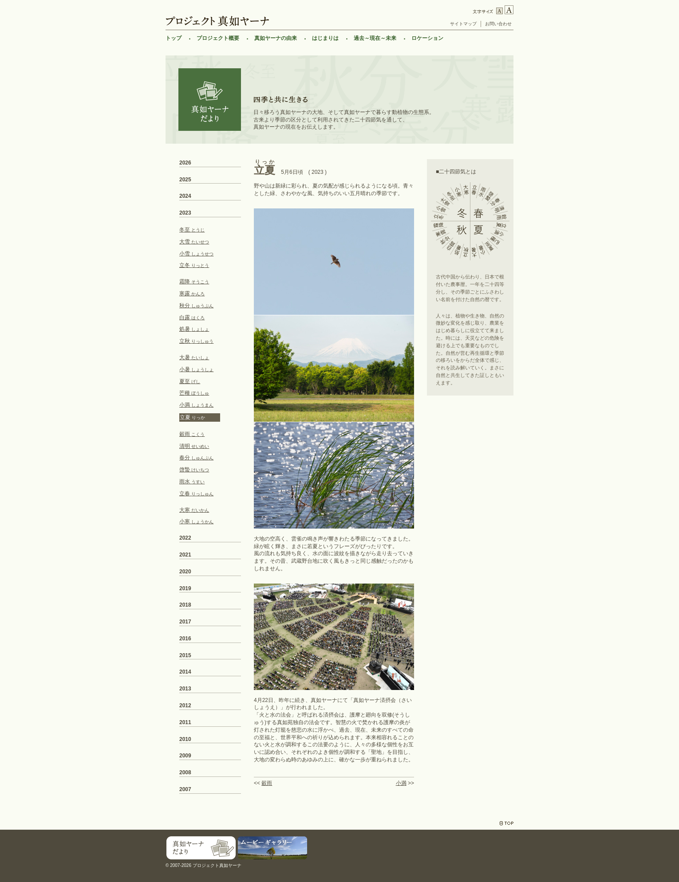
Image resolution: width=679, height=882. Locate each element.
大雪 (194, 242)
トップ (174, 38)
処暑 (194, 329)
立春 (196, 493)
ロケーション (427, 38)
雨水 (192, 481)
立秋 (196, 341)
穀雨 (266, 783)
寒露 (192, 293)
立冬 (194, 265)
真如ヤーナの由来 (275, 38)
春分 (196, 458)
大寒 (194, 510)
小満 (401, 783)
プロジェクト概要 (218, 38)
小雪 (196, 254)
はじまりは (325, 38)
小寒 (196, 521)
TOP (506, 823)
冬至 (192, 230)
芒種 (194, 393)
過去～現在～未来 (375, 38)
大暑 (194, 357)
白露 (192, 317)
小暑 (196, 369)
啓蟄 (194, 469)
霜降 (194, 281)
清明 (194, 446)
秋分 (196, 305)
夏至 (189, 381)
